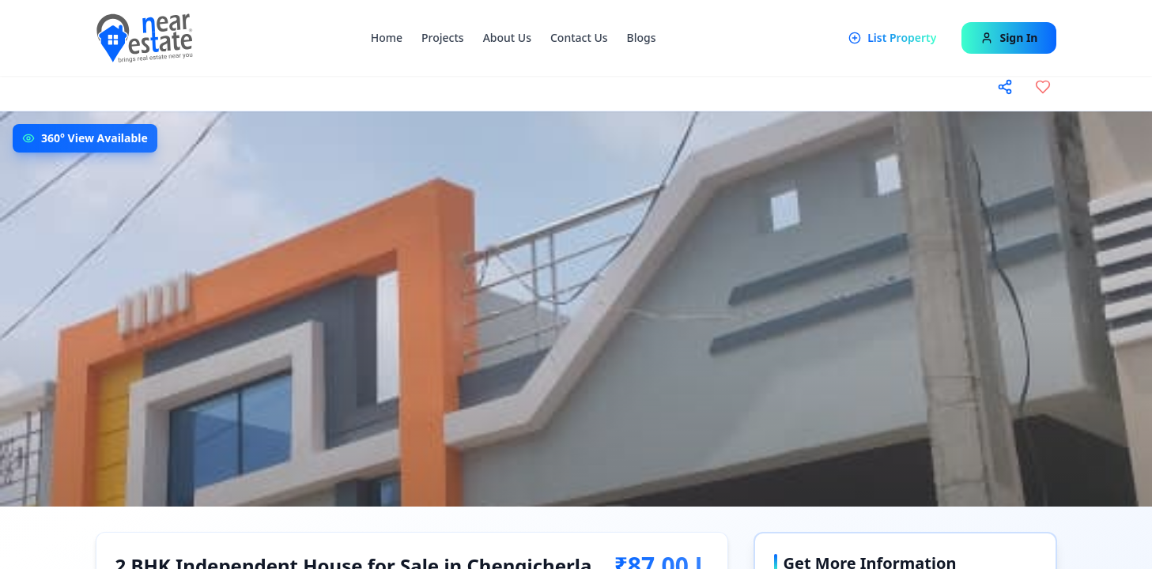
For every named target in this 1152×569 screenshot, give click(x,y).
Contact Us (579, 37)
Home (386, 37)
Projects (442, 37)
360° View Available (94, 137)
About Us (507, 37)
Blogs (641, 37)
